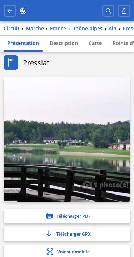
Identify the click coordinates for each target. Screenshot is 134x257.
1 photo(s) (105, 185)
